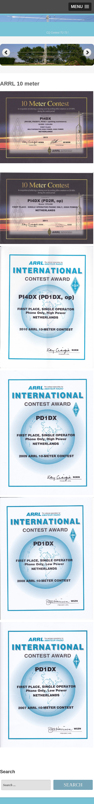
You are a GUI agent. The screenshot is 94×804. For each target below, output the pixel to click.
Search (73, 784)
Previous (6, 52)
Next (87, 52)
